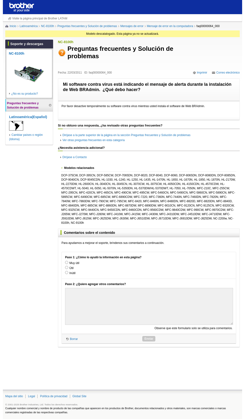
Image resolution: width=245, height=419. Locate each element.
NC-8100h (47, 26)
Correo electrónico (228, 72)
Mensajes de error (132, 26)
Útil (71, 268)
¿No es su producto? (24, 93)
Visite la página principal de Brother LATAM (39, 18)
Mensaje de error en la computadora (170, 26)
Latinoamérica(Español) (28, 117)
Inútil (72, 273)
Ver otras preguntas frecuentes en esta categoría (93, 140)
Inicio (13, 26)
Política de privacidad (53, 396)
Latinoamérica (29, 26)
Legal (31, 396)
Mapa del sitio (14, 396)
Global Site (79, 396)
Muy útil (74, 263)
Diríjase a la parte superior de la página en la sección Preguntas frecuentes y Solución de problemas (126, 135)
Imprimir (202, 72)
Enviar (149, 338)
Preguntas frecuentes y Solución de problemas (87, 26)
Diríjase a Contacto (74, 157)
